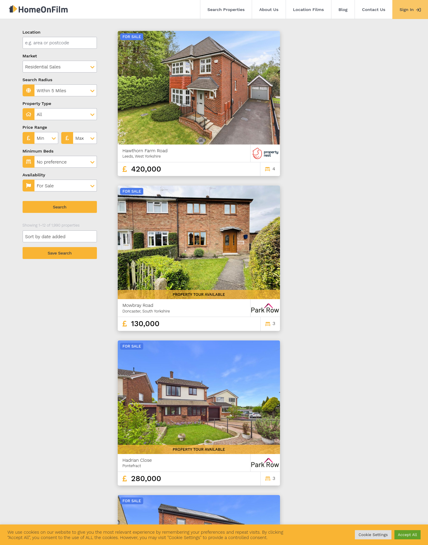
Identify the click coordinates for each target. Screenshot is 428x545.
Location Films (308, 9)
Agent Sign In (203, 511)
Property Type (37, 103)
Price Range (35, 127)
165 (385, 458)
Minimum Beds (38, 151)
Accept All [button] (407, 535)
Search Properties (226, 9)
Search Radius (38, 79)
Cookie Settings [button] (373, 535)
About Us (268, 9)
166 (395, 458)
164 (374, 458)
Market (30, 56)
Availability (34, 174)
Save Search (60, 253)
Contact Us (373, 9)
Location (32, 32)
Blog (343, 9)
